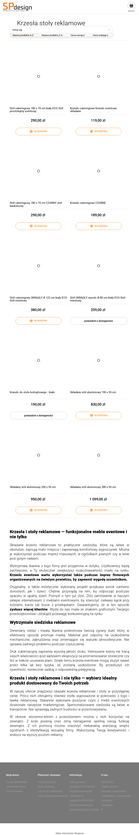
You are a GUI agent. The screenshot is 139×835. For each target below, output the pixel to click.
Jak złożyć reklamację (50, 791)
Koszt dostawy (46, 786)
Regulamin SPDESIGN (82, 800)
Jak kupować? (78, 782)
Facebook (106, 800)
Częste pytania (109, 786)
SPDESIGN (107, 782)
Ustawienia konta (16, 786)
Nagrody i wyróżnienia (113, 791)
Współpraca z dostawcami (116, 795)
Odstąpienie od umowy (82, 786)
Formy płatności (47, 782)
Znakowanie (76, 795)
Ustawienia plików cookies (84, 809)
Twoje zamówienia (16, 782)
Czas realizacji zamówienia (53, 795)
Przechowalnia (14, 791)
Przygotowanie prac (81, 791)
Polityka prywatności (81, 805)
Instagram (107, 805)
